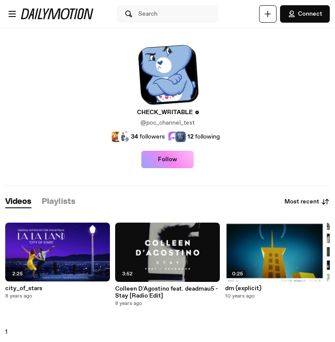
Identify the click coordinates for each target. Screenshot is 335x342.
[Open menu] (12, 14)
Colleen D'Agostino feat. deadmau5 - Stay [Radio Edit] (166, 292)
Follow (167, 159)
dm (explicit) (243, 288)
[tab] (18, 201)
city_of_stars (23, 288)
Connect (304, 14)
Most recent (307, 201)
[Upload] (268, 14)
